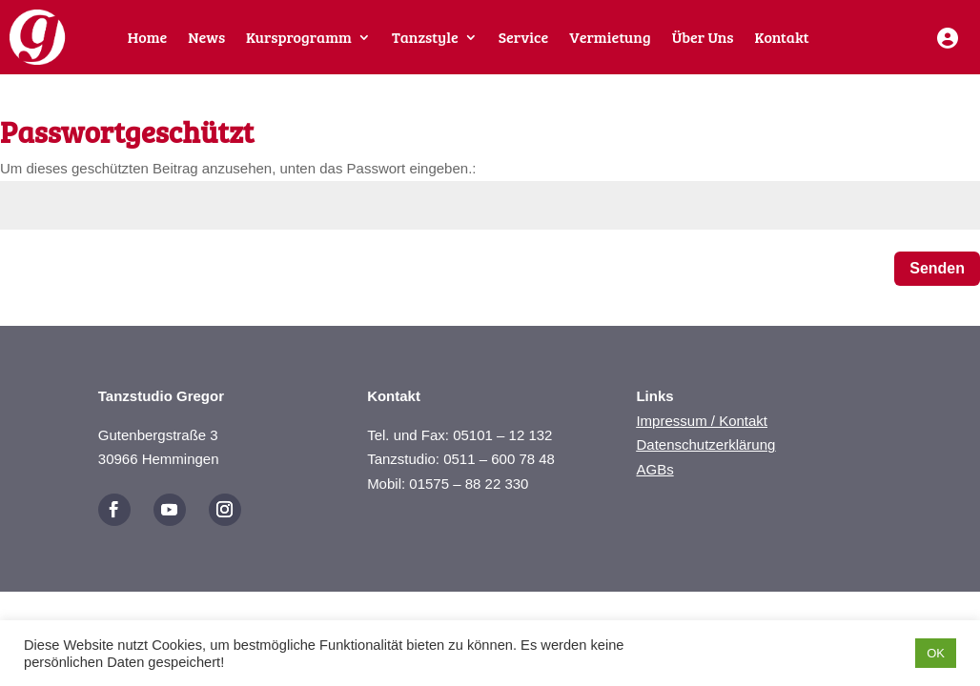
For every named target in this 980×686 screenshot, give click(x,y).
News (206, 38)
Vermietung (609, 38)
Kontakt (781, 38)
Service (523, 38)
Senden (937, 268)
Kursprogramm (299, 38)
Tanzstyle (425, 38)
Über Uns (703, 38)
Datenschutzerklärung (705, 444)
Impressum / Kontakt (701, 421)
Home (147, 38)
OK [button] (936, 653)
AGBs (654, 469)
